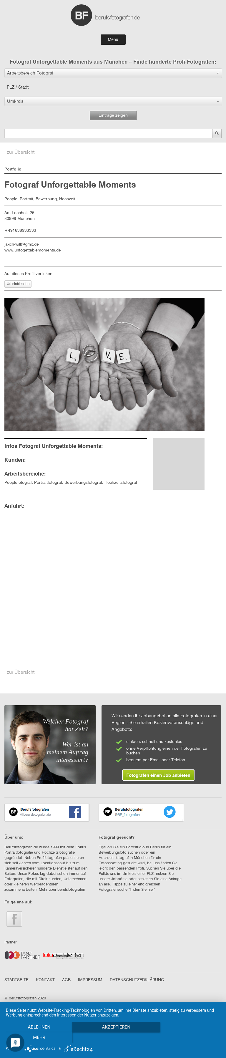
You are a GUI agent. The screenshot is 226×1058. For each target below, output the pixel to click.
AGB (66, 980)
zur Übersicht (21, 152)
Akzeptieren (113, 1037)
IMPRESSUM (90, 980)
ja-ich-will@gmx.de (21, 244)
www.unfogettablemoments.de (32, 250)
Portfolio (12, 169)
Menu (113, 39)
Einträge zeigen (113, 115)
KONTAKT (45, 980)
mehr (188, 1037)
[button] (113, 73)
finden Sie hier (142, 890)
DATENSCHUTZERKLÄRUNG (137, 980)
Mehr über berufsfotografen (62, 890)
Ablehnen (38, 1037)
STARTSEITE (16, 980)
